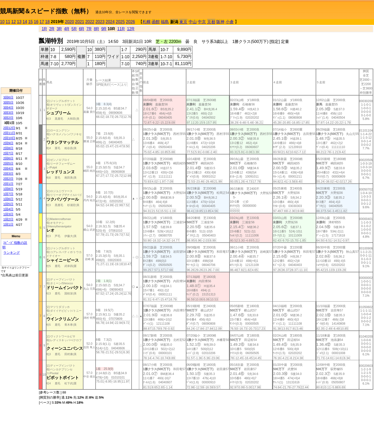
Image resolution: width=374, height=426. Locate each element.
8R (96, 29)
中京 (202, 22)
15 (30, 22)
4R (66, 29)
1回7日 (8, 194)
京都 (211, 22)
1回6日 (8, 199)
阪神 (220, 22)
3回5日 (8, 102)
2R (51, 29)
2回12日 (9, 128)
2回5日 (8, 163)
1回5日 (8, 204)
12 (13, 22)
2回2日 (8, 179)
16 (36, 22)
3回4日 (8, 107)
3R (59, 29)
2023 (99, 22)
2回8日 (8, 148)
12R (130, 29)
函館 (156, 22)
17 (42, 22)
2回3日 (8, 174)
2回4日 (8, 168)
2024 (110, 22)
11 (8, 22)
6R (81, 29)
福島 (165, 22)
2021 (79, 22)
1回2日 (8, 219)
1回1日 (8, 224)
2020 (69, 22)
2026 (130, 22)
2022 (89, 22)
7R (89, 29)
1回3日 (8, 214)
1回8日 (8, 189)
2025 (120, 22)
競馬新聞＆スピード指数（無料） (46, 11)
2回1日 (8, 184)
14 (25, 22)
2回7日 (8, 153)
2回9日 (8, 143)
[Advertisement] (16, 56)
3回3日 (8, 113)
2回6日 (8, 158)
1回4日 (8, 209)
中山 (193, 22)
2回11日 (9, 133)
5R (74, 29)
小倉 (230, 22)
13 (19, 22)
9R (103, 29)
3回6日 (8, 97)
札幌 (147, 22)
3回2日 (8, 118)
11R (120, 29)
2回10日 (9, 138)
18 (47, 22)
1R (44, 29)
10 (2, 22)
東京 (183, 22)
